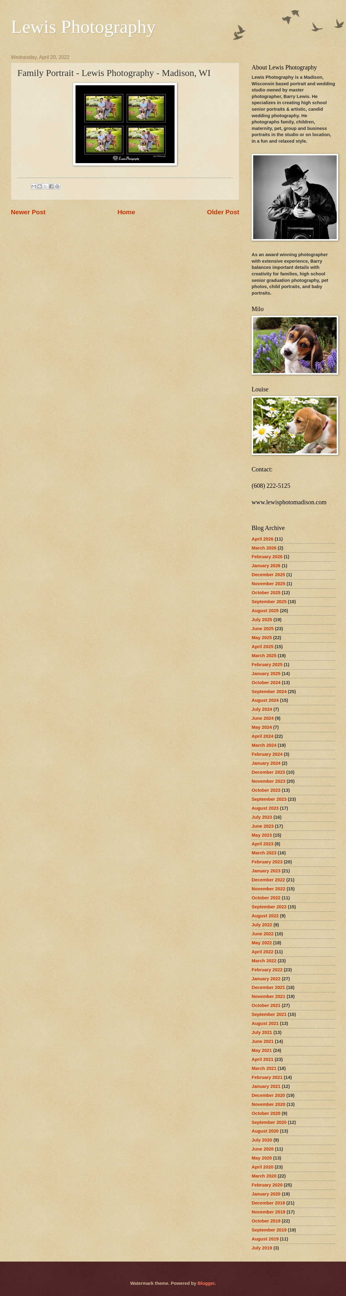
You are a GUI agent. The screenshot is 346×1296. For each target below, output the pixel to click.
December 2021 (268, 987)
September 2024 (269, 691)
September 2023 (269, 799)
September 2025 (269, 601)
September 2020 (269, 1122)
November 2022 (268, 888)
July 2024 (262, 709)
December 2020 (268, 1095)
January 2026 (266, 565)
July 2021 (262, 1032)
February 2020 (267, 1184)
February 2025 (267, 664)
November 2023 (268, 781)
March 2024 (264, 745)
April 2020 (262, 1167)
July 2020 (262, 1140)
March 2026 (264, 548)
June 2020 (263, 1149)
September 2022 (269, 906)
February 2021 (267, 1077)
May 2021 (262, 1050)
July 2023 (262, 817)
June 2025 (263, 628)
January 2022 (266, 978)
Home (126, 212)
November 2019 (268, 1211)
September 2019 (269, 1229)
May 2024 (262, 727)
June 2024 (263, 718)
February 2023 (267, 861)
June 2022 (263, 933)
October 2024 (266, 682)
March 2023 (264, 852)
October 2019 (266, 1220)
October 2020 (266, 1113)
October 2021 (266, 1005)
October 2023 (266, 790)
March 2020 (264, 1176)
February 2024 (267, 754)
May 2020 (262, 1158)
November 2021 (268, 996)
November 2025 (268, 583)
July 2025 (262, 619)
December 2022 (268, 879)
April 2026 (262, 539)
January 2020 (266, 1193)
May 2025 (262, 637)
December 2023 (268, 772)
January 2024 (266, 763)
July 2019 (262, 1247)
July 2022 (262, 924)
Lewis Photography (83, 26)
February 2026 (267, 556)
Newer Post (28, 212)
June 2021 (263, 1041)
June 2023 (263, 826)
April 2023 (262, 843)
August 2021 (265, 1023)
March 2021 (264, 1068)
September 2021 (269, 1014)
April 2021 (262, 1059)
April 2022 (262, 951)
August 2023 (265, 808)
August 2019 (265, 1238)
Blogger (205, 1283)
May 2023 (262, 835)
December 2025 (268, 574)
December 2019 (268, 1202)
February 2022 (267, 969)
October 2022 (266, 897)
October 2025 (266, 592)
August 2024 (265, 700)
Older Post (223, 212)
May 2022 (262, 942)
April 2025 (262, 646)
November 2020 (268, 1104)
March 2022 (264, 960)
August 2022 (265, 915)
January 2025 (266, 673)
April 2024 (262, 736)
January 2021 (266, 1086)
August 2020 (265, 1131)
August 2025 (265, 610)
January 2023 (266, 870)
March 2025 (264, 655)
